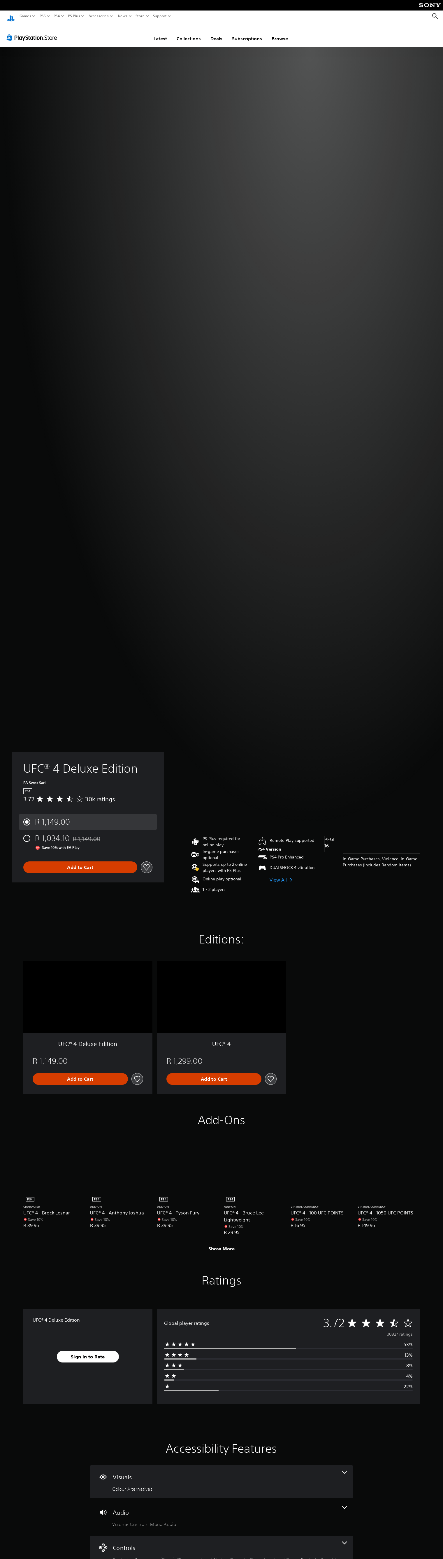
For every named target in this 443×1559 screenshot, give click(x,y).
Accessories (99, 16)
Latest (160, 33)
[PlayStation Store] (33, 32)
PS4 (57, 16)
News (122, 16)
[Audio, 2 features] (221, 1511)
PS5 (43, 16)
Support (160, 16)
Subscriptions (247, 33)
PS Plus (74, 16)
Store (140, 16)
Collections (189, 33)
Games (25, 16)
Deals (216, 33)
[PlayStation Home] (11, 16)
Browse (280, 33)
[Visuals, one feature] (221, 1476)
